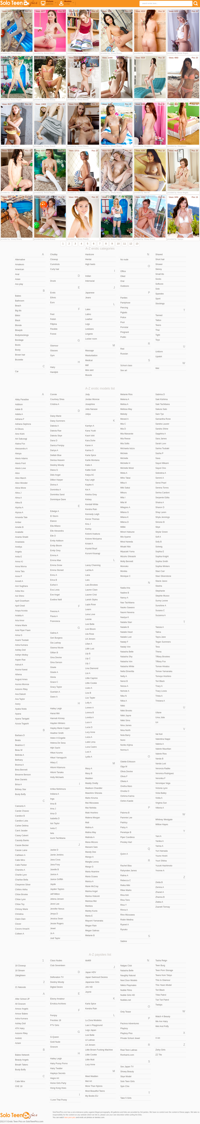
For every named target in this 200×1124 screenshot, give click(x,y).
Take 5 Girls (125, 1098)
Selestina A (160, 473)
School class (126, 365)
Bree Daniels (21, 779)
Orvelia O (124, 791)
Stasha (158, 586)
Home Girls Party (58, 1083)
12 (130, 243)
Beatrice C (20, 745)
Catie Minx (20, 860)
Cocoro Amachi (22, 929)
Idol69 (88, 960)
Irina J (53, 808)
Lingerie (89, 334)
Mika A (123, 483)
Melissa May (126, 409)
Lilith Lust (89, 648)
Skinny (158, 269)
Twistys (158, 1005)
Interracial (90, 281)
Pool (122, 322)
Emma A (54, 555)
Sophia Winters (162, 566)
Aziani (18, 1043)
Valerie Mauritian (163, 749)
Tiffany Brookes (162, 656)
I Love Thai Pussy (58, 1100)
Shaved (159, 254)
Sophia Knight (162, 556)
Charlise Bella (21, 879)
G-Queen (54, 1037)
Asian (17, 279)
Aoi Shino (19, 596)
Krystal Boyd (91, 548)
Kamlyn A (89, 426)
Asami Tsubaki (22, 640)
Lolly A (88, 703)
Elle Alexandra (57, 531)
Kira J (88, 524)
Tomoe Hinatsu (162, 666)
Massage (89, 350)
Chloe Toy (19, 904)
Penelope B (125, 832)
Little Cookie (91, 683)
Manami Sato (91, 847)
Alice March (20, 478)
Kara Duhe (90, 440)
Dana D (53, 440)
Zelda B (159, 882)
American (19, 269)
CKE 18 (18, 1086)
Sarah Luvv (160, 443)
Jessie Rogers (57, 923)
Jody (87, 394)
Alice (17, 473)
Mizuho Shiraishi (128, 556)
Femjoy (53, 1015)
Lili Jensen (90, 639)
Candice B (20, 816)
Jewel (53, 928)
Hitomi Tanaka (57, 772)
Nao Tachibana (127, 602)
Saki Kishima (161, 399)
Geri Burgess (56, 638)
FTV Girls (54, 1025)
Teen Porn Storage (164, 970)
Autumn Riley (21, 689)
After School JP (22, 999)
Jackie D (54, 850)
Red (122, 349)
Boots (18, 345)
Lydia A (88, 757)
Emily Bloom (56, 545)
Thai (157, 330)
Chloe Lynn (20, 899)
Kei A (87, 489)
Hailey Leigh (56, 708)
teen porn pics (69, 1117)
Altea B (18, 502)
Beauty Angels (22, 1060)
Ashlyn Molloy (21, 655)
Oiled (122, 276)
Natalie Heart (126, 632)
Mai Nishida (90, 808)
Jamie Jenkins (57, 855)
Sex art (123, 370)
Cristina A (54, 404)
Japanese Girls (92, 982)
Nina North (125, 730)
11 (124, 243)
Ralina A (124, 875)
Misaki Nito (125, 546)
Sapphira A (160, 433)
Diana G (54, 470)
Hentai (88, 259)
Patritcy (123, 822)
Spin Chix (124, 1086)
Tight (157, 335)
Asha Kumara (21, 645)
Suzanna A (160, 615)
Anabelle (19, 532)
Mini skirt (89, 370)
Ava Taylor (20, 699)
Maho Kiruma (91, 798)
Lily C (88, 658)
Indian (88, 276)
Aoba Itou (19, 591)
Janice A (54, 874)
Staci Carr (160, 571)
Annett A (19, 581)
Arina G (18, 635)
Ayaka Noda (20, 709)
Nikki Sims (125, 720)
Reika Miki (125, 885)
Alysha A (19, 507)
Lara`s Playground (93, 1025)
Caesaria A (20, 806)
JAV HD (89, 987)
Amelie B (19, 527)
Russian (124, 354)
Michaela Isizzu (127, 448)
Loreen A (89, 707)
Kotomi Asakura (92, 534)
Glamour (54, 345)
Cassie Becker (22, 845)
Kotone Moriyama (93, 539)
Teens (158, 325)
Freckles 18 (55, 1020)
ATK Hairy (20, 1028)
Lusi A (88, 752)
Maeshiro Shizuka (93, 793)
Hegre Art (54, 1078)
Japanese (89, 292)
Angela (18, 552)
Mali (87, 822)
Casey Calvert (21, 835)
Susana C (160, 610)
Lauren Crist (91, 594)
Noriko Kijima (126, 745)
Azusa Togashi (22, 723)
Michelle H (125, 463)
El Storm (54, 516)
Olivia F (124, 776)
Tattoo (158, 320)
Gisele (53, 667)
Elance (53, 521)
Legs (87, 324)
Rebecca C (125, 880)
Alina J (18, 493)
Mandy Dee (90, 852)
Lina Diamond (91, 668)
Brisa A (18, 784)
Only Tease (125, 1012)
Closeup (54, 259)
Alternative (20, 259)
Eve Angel (55, 594)
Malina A (89, 827)
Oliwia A (124, 781)
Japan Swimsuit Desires (96, 977)
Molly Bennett (126, 561)
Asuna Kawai (21, 669)
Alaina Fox (20, 443)
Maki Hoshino (91, 812)
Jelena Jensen (57, 899)
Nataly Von (125, 647)
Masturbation (91, 355)
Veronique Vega (162, 783)
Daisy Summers (57, 421)
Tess (157, 647)
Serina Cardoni (162, 492)
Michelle (124, 458)
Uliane (158, 712)
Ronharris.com (127, 1055)
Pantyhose (125, 302)
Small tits (159, 274)
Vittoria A (159, 808)
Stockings (160, 303)
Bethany (19, 760)
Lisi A (87, 673)
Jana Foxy (55, 864)
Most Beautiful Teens (95, 1091)
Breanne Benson (23, 774)
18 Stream (20, 970)
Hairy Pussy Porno (59, 1063)
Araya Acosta (21, 610)
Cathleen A (20, 855)
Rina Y (123, 905)
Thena (158, 651)
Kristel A (89, 543)
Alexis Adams (21, 458)
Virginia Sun (161, 803)
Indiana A (54, 794)
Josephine (90, 404)
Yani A (158, 836)
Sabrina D (160, 394)
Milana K (124, 517)
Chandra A (20, 870)
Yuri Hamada (161, 851)
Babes (18, 296)
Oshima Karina (127, 796)
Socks (158, 279)
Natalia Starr (126, 622)
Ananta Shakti (21, 537)
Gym (52, 355)
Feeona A (54, 611)
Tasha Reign (161, 960)
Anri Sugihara (21, 586)
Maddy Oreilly (91, 783)
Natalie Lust (125, 637)
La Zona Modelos (93, 1020)
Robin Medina (126, 919)
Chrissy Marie (21, 909)
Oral (122, 281)
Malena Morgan (92, 817)
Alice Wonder (21, 483)
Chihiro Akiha (21, 889)
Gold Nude (55, 1042)
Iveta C (53, 828)
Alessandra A (21, 448)
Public (123, 337)
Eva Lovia (54, 590)
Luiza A (88, 737)
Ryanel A (124, 924)
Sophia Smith (161, 561)
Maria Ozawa (91, 876)
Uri (156, 722)
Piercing (124, 307)
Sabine (123, 941)
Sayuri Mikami (162, 463)
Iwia (52, 833)
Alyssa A (19, 512)
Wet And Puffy (162, 1026)
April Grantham (22, 601)
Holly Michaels (57, 777)
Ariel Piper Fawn (23, 630)
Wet (157, 368)
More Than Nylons (93, 1086)
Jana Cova (55, 859)
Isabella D (54, 818)
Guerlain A (55, 692)
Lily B (87, 653)
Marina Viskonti (92, 896)
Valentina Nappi (162, 739)
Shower (159, 264)
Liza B (88, 693)
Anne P (18, 576)
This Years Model (163, 985)
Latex (87, 309)
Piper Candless (127, 837)
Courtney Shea (57, 399)
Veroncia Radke (162, 768)
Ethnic (53, 297)
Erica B (53, 580)
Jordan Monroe (92, 399)
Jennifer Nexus (57, 909)
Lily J (87, 663)
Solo (157, 289)
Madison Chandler (93, 788)
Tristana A (160, 701)
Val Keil (158, 734)
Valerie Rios (161, 754)
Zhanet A (159, 892)
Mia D (123, 429)
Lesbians (89, 329)
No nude (124, 259)
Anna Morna (20, 566)
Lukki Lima (90, 742)
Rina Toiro (125, 900)
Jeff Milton (55, 894)
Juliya (88, 414)
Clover (18, 924)
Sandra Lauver (162, 424)
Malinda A (90, 837)
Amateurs (19, 264)
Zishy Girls (160, 1050)
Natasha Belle (127, 651)
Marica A (89, 881)
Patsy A (124, 827)
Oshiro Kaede (126, 801)
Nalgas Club (126, 965)
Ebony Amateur (57, 999)
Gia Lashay (55, 643)
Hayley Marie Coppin (60, 728)
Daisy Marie (55, 416)
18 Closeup (20, 965)
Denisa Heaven (57, 460)
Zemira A (159, 887)
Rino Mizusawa (127, 915)
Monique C (125, 576)
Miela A (123, 473)
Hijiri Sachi (55, 748)
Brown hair (20, 355)
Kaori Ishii (90, 435)
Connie (53, 394)
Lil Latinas (90, 1040)
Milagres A (125, 507)
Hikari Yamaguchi (58, 757)
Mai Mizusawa (92, 803)
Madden (89, 778)
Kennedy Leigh (92, 514)
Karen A (89, 445)
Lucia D (88, 727)
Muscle (88, 375)
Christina (19, 914)
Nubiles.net (125, 1000)
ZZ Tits (158, 1054)
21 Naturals (20, 987)
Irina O (53, 813)
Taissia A (159, 627)
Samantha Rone (163, 419)
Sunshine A (160, 605)
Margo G (89, 866)
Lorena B (89, 712)
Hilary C (54, 762)
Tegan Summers (163, 642)
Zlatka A (159, 902)
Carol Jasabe (21, 830)
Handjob (54, 372)
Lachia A (89, 570)
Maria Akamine (92, 871)
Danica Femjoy (57, 445)
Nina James (125, 725)
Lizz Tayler (90, 698)
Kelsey (88, 499)
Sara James (161, 438)
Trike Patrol (160, 995)
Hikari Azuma (56, 752)
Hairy (52, 367)
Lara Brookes (91, 585)
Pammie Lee (126, 817)
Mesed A (124, 419)
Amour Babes (21, 1013)
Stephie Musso (162, 596)
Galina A (54, 633)
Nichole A (124, 691)
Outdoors (124, 286)
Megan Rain (91, 925)
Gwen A (54, 697)
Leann (88, 609)
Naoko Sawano (127, 607)
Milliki (122, 527)
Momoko (124, 566)
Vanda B (159, 758)
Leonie (88, 619)
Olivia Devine (126, 771)
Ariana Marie (21, 625)
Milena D (124, 522)
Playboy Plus (126, 1033)
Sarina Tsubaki (162, 448)
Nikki (122, 705)
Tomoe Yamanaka (163, 671)
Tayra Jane (160, 637)
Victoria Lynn (161, 788)
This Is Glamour (162, 980)
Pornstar (124, 327)
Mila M (123, 502)
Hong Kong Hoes (58, 1088)
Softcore (159, 284)
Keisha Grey (91, 494)
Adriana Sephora (23, 424)
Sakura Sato (161, 409)
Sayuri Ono (160, 468)
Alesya (18, 453)
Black (17, 320)
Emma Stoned (57, 570)
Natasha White (127, 666)
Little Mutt (89, 1059)
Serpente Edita (162, 497)
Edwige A (54, 511)
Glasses (54, 350)
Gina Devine (56, 657)
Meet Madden (91, 1076)
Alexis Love (20, 468)
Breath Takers (21, 1064)
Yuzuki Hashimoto (163, 865)
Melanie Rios (126, 394)
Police (123, 317)
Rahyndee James (128, 870)
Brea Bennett (21, 770)
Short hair (160, 259)
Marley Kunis (91, 911)
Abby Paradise (22, 399)
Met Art (88, 1081)
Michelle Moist (127, 468)
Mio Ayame (125, 537)
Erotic (53, 292)
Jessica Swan (56, 918)
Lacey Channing (93, 565)
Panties (123, 298)
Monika (123, 571)
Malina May (90, 832)
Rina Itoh (124, 895)
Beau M (18, 750)
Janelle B (54, 869)
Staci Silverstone (163, 576)
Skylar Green (161, 532)
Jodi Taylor (55, 938)
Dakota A (54, 426)
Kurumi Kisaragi (92, 553)
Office (123, 271)
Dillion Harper (56, 480)
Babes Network (22, 1055)
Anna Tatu (20, 571)
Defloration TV (57, 977)
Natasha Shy (126, 656)
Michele (124, 453)
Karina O (89, 450)
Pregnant (124, 332)
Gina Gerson (56, 662)
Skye (157, 527)
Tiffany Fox (160, 661)
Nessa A (124, 686)
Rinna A (124, 910)
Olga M (123, 766)
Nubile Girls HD (127, 995)
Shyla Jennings (162, 517)
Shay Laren (160, 512)
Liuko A (88, 688)
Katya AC (89, 475)
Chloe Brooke (21, 894)
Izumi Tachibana (57, 838)
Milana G (124, 512)
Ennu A (53, 575)
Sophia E (159, 551)
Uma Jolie (160, 717)
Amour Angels (21, 1009)
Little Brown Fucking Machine (99, 1050)
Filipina (53, 324)
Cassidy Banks (22, 840)
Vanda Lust (160, 763)
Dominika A (55, 489)
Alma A (18, 497)
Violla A (158, 798)
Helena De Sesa (57, 743)
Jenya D (54, 913)
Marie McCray (91, 886)
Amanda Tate (21, 517)
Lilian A (88, 644)
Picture (48, 3)
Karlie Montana (92, 460)
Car (16, 371)
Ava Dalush (20, 694)
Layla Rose (90, 604)
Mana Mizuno (91, 842)
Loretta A (89, 717)
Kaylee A (89, 485)
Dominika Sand (57, 494)
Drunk (53, 281)
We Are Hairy (161, 1021)
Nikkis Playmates (128, 985)
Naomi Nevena (127, 612)
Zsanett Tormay (162, 907)
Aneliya (18, 547)
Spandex (159, 294)
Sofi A (158, 537)
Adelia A (19, 414)
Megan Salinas (92, 930)
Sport (158, 298)
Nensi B (124, 681)
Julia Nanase (91, 409)
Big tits (18, 310)
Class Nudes (56, 960)
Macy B (88, 773)
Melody (123, 414)
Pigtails (123, 312)
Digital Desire (56, 987)
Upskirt (158, 356)
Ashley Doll (20, 650)
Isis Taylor (54, 823)
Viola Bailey (160, 793)
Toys (157, 340)
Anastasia (19, 542)
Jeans (88, 297)
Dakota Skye (56, 435)
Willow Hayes (161, 824)
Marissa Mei (91, 901)
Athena (18, 674)
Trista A (158, 696)
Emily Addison (56, 540)
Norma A (124, 750)
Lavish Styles (91, 599)
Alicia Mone (20, 488)
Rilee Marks (125, 890)
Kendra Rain (91, 509)
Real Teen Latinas (128, 1050)
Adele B (18, 409)
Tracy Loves (161, 691)
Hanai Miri (55, 713)
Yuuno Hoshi (161, 856)
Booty (18, 350)
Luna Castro (91, 747)
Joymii (88, 992)
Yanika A (159, 841)
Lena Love (90, 614)
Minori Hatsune (127, 532)
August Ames (21, 679)
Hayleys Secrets (57, 1073)
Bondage (19, 340)
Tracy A (158, 686)
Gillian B (54, 652)
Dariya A (54, 450)
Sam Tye (159, 414)
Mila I (122, 497)
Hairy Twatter (56, 1068)
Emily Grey (55, 550)
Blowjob (18, 330)
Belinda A (19, 755)
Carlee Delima (21, 825)
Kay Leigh (90, 480)
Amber (18, 522)
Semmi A (159, 478)
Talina (158, 632)
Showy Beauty (127, 1071)
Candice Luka (21, 821)
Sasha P (159, 453)
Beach (18, 305)
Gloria (53, 677)
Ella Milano (55, 526)
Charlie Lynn (21, 875)
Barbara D (20, 735)
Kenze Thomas (92, 519)
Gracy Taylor (56, 687)
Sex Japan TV (127, 1066)
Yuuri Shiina (161, 861)
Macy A (88, 768)
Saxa (157, 458)
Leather (88, 319)
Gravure (54, 1047)
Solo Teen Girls (127, 1081)
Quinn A (124, 854)
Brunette (19, 359)
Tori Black (160, 681)
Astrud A (19, 664)
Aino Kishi (19, 434)
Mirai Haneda (126, 542)
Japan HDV (90, 972)
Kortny (88, 529)
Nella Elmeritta (127, 671)
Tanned (158, 315)
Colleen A (19, 933)
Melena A (124, 399)
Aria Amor (19, 620)
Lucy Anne (90, 732)
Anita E (18, 556)
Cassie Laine (21, 850)
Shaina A (159, 502)
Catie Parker (21, 865)
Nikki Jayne (125, 715)
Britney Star (20, 789)
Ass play (19, 284)
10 (118, 243)
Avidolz (18, 1038)
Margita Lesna (92, 862)
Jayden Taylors (57, 889)
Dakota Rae (55, 431)
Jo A (52, 933)
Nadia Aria (125, 588)
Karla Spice (90, 455)
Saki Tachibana (162, 404)
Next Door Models (128, 980)
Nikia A (123, 701)
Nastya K (124, 617)
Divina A (54, 485)
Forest (53, 334)
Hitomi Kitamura (57, 767)
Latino (88, 314)
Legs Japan (90, 1030)
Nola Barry (125, 735)
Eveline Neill (56, 599)
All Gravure (20, 1004)
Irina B (53, 804)
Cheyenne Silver (23, 884)
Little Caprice (91, 678)
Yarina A (159, 846)
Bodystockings (22, 335)
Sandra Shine (161, 429)
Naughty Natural (128, 975)
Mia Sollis (124, 443)
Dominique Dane (58, 499)
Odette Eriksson (127, 761)
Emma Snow (56, 565)
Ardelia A (19, 615)
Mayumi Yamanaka (94, 921)
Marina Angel (91, 891)
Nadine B (124, 593)
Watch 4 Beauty (162, 1016)
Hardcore (89, 254)
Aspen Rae (20, 660)
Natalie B (124, 627)
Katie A (88, 465)
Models (66, 3)
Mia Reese (125, 438)
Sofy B (158, 542)
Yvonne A (159, 870)
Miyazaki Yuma (127, 551)
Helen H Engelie (57, 738)
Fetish (53, 319)
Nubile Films (126, 990)
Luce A (88, 722)
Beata (18, 740)
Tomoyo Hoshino (163, 676)
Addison (19, 404)
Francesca (55, 621)
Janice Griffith (56, 879)
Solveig (158, 546)
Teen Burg (160, 965)
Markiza (89, 906)
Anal (17, 274)
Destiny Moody (57, 465)
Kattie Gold (90, 470)
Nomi (122, 740)
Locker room (91, 339)
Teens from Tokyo (163, 975)
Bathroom (19, 301)
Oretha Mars (126, 786)
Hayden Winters (57, 723)
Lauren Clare (91, 590)
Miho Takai (125, 478)
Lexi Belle (89, 624)
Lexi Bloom (90, 629)
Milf (87, 365)
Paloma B (124, 812)
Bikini (17, 315)
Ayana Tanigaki (22, 718)
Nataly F (124, 642)
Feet (52, 314)
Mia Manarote (126, 433)
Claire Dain (20, 919)
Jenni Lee (54, 904)
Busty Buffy (20, 794)
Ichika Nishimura (58, 789)
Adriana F (19, 419)
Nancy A (124, 597)
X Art (157, 1038)
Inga (52, 799)
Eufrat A (54, 585)
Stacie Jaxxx (161, 581)
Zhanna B (160, 897)
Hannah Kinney (57, 718)
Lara (87, 580)
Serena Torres (162, 487)
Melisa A (124, 404)
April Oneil (20, 606)
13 (137, 243)
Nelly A (123, 676)
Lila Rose (89, 634)
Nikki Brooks (126, 710)
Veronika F (160, 778)
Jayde (53, 884)
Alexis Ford (20, 463)
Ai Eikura (19, 429)
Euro (52, 302)
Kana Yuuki (90, 431)
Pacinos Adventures (129, 1023)
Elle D (53, 536)
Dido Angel (55, 475)
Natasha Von (126, 661)
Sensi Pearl (160, 483)
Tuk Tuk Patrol (162, 1000)
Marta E (89, 916)
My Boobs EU (91, 1096)
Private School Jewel (130, 1038)
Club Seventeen (57, 965)
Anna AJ (19, 561)
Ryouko (124, 929)
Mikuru (123, 492)
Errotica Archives (58, 1003)
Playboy (124, 1028)
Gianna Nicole (56, 647)
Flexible (53, 329)
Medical (88, 360)
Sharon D (159, 507)
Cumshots (55, 264)
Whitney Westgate (163, 819)
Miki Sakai (125, 487)
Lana (87, 575)
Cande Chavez (22, 811)
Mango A (89, 857)
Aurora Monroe (22, 684)
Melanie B (90, 935)
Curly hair (54, 269)
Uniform (159, 351)
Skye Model (125, 1076)
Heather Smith (57, 733)
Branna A (19, 765)
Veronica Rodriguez (164, 773)
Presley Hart (126, 842)
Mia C (123, 424)
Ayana (18, 714)
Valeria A (159, 744)
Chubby (53, 254)
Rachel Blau (126, 865)
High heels (90, 264)
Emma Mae (55, 560)
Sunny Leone (161, 600)
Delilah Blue (55, 455)
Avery (17, 704)
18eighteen (20, 975)
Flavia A (54, 616)
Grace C (54, 682)
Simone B (160, 522)
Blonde (18, 325)
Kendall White (91, 504)
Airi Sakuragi (21, 439)
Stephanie (160, 591)
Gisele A (54, 672)
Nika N (123, 696)
